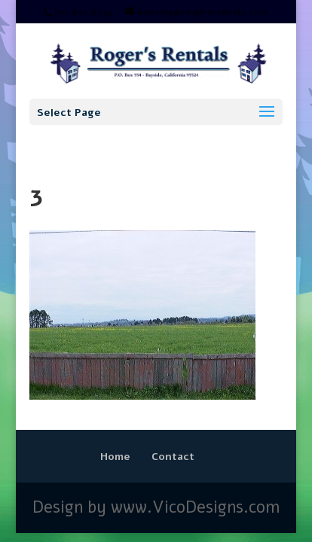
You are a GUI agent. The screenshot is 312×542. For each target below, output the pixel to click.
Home (115, 456)
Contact (172, 456)
